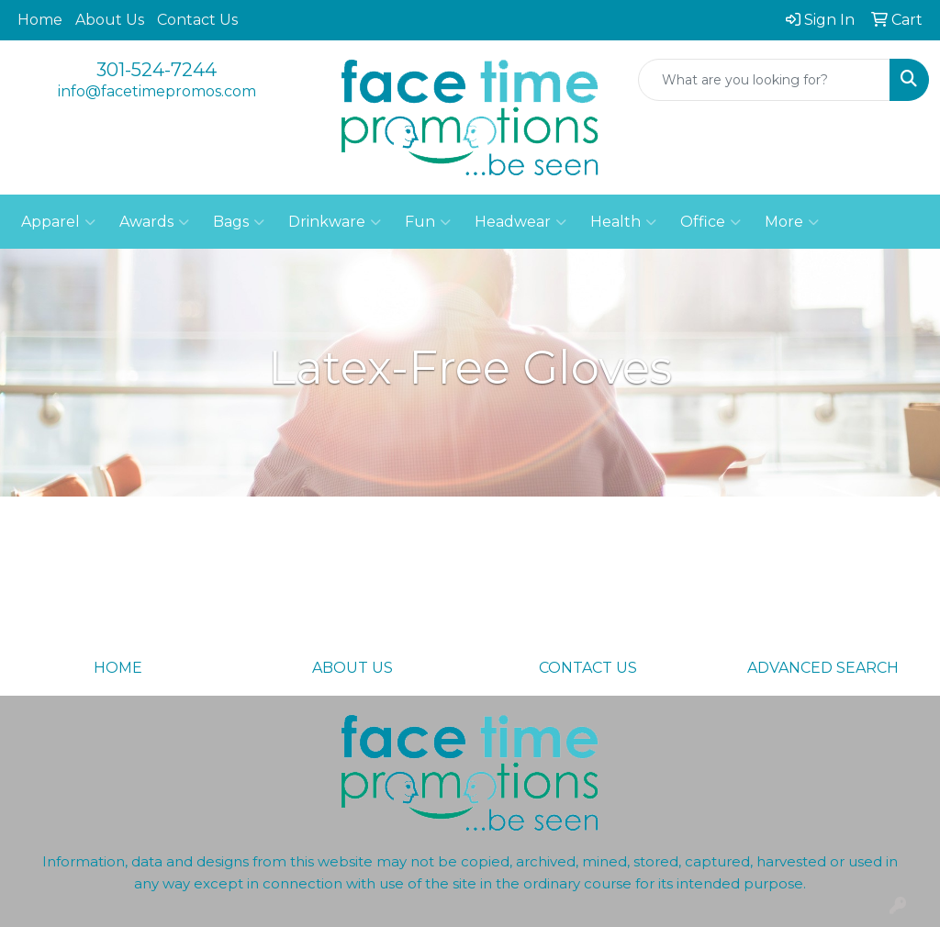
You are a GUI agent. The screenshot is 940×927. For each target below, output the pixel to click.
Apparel (58, 222)
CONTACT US (588, 667)
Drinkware (334, 222)
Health (623, 222)
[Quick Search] (764, 80)
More (792, 222)
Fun (428, 222)
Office (710, 222)
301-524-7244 (156, 70)
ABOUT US (352, 667)
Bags (238, 222)
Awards (154, 222)
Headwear (520, 222)
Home (39, 19)
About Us (109, 19)
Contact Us (197, 19)
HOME (118, 667)
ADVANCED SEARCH (823, 667)
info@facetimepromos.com (157, 91)
